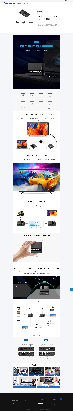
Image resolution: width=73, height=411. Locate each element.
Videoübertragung (16, 5)
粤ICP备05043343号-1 (48, 409)
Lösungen (42, 3)
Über (66, 3)
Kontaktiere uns (63, 0)
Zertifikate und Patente (14, 400)
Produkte (47, 3)
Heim (7, 5)
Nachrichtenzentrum (54, 3)
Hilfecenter (61, 3)
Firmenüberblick (13, 398)
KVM (25, 400)
